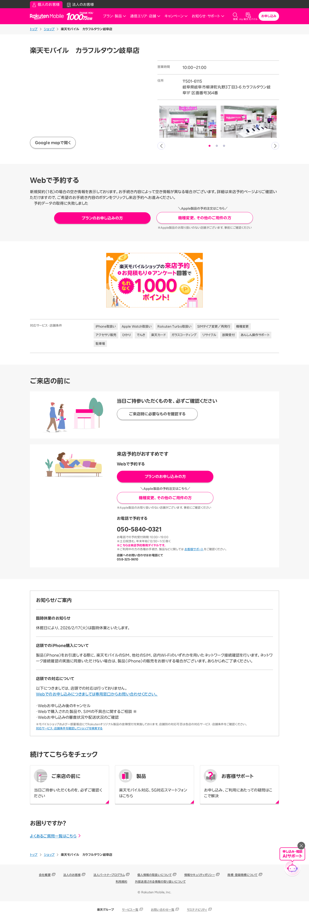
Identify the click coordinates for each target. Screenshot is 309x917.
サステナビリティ (197, 909)
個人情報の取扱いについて (154, 874)
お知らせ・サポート (208, 16)
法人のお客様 (72, 874)
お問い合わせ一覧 (162, 909)
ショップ (49, 29)
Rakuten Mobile (48, 16)
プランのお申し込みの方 (102, 218)
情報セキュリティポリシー (199, 874)
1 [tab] (210, 146)
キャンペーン (176, 16)
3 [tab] (224, 146)
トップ (33, 29)
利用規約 (121, 881)
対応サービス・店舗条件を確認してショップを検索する (69, 728)
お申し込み (269, 16)
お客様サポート (194, 549)
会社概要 (44, 874)
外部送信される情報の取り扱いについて (160, 881)
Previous (161, 146)
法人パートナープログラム (109, 874)
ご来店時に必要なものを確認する (157, 414)
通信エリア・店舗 (145, 16)
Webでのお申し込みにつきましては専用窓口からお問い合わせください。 (97, 694)
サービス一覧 (130, 909)
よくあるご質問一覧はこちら (55, 836)
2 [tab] (217, 146)
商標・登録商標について (242, 874)
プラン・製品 (114, 16)
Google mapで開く (53, 143)
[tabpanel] (187, 122)
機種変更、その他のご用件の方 (204, 218)
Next (275, 146)
